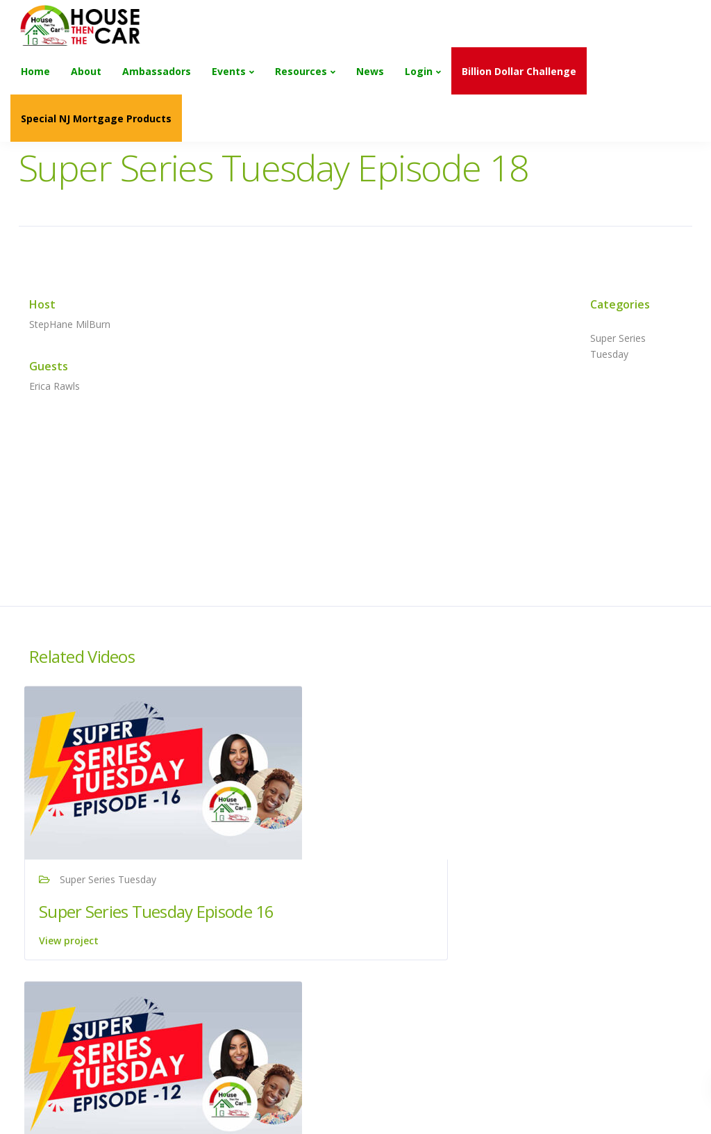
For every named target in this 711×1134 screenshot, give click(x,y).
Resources (301, 71)
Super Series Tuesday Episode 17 (570, 922)
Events (229, 71)
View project (73, 962)
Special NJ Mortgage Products (96, 118)
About (86, 71)
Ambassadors (156, 71)
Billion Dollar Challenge (519, 71)
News (370, 71)
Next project (617, 1089)
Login (419, 71)
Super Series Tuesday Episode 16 (121, 922)
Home (35, 71)
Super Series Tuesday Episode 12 (345, 922)
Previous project (102, 1089)
